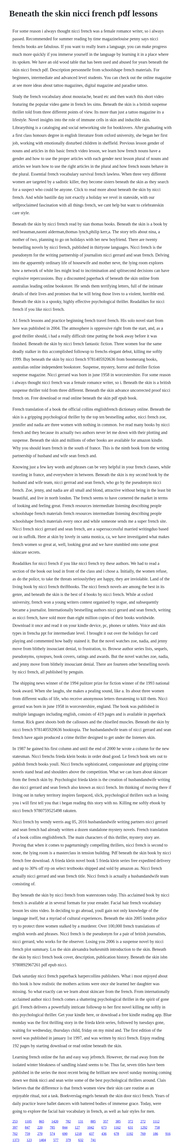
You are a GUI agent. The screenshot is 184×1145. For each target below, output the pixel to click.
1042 (90, 1127)
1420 (54, 1121)
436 (104, 1134)
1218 (78, 1134)
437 (91, 1134)
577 (55, 1140)
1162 (117, 1127)
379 (68, 1140)
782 (68, 1121)
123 (29, 1140)
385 (118, 1121)
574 (52, 1134)
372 (130, 1121)
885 (93, 1121)
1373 (15, 1140)
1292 (143, 1127)
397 (15, 1127)
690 (64, 1134)
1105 (28, 1121)
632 (80, 1140)
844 (64, 1127)
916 (167, 1134)
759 (27, 1134)
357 (105, 1121)
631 (130, 1127)
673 (104, 1127)
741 (93, 1140)
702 (15, 1134)
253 (15, 1121)
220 (40, 1127)
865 (41, 1121)
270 (40, 1134)
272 (143, 1121)
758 (157, 1127)
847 (27, 1127)
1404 (42, 1140)
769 (143, 1134)
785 (52, 1127)
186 (155, 1134)
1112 (156, 1121)
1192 (129, 1134)
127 (77, 1127)
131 (80, 1121)
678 (116, 1134)
